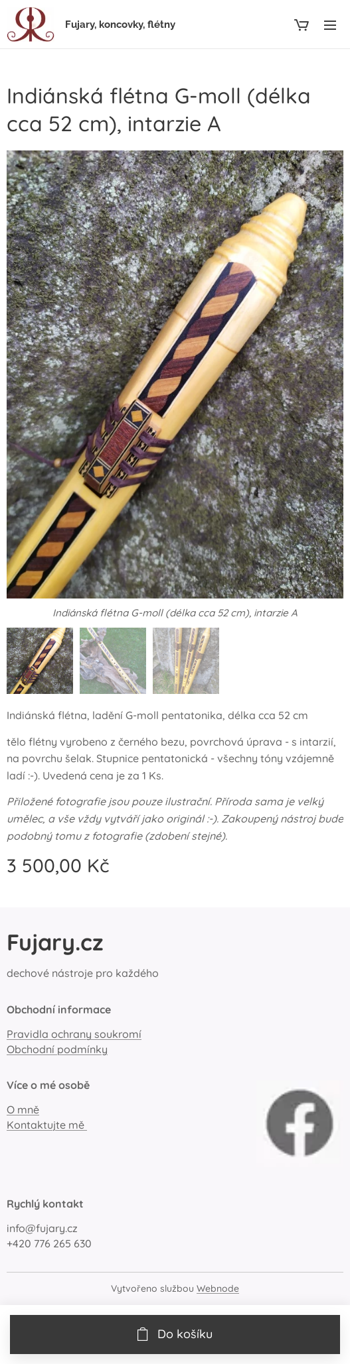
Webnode (218, 1288)
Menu (330, 25)
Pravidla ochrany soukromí (74, 1034)
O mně (23, 1109)
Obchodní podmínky (57, 1049)
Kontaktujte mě (47, 1124)
